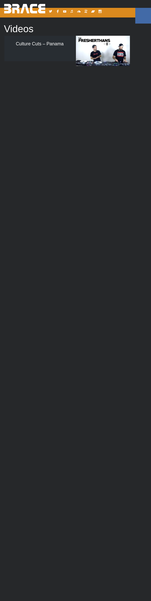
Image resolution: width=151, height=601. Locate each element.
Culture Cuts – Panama (40, 43)
